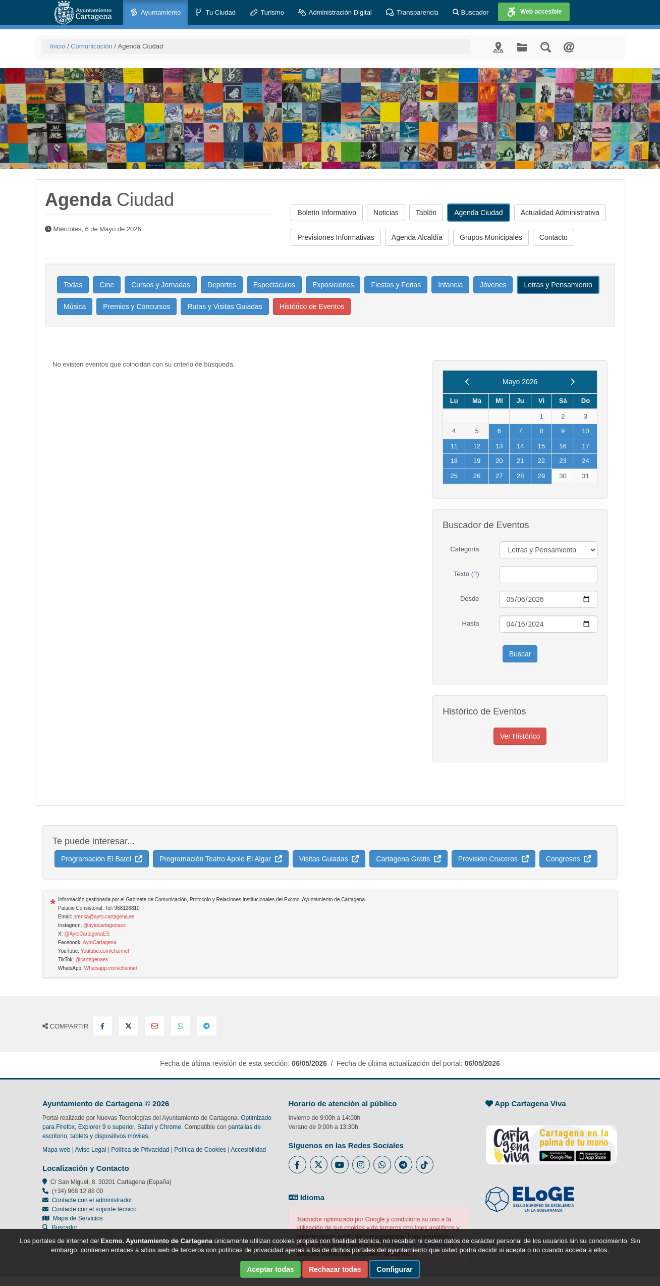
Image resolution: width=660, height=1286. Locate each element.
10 (585, 431)
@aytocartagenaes (104, 925)
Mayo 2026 (520, 382)
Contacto (553, 237)
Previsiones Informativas (335, 237)
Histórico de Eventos (312, 306)
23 (562, 461)
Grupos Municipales (491, 237)
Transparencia (412, 13)
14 (520, 446)
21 (520, 461)
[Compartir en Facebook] (102, 1026)
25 (453, 476)
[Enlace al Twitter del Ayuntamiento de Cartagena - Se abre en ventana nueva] (318, 1164)
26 (476, 476)
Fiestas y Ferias (396, 285)
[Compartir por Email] (154, 1026)
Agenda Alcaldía (417, 237)
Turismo (267, 13)
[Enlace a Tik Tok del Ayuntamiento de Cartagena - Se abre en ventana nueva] (424, 1164)
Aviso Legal (90, 1149)
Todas (73, 285)
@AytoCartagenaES (86, 934)
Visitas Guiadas (329, 859)
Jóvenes (493, 285)
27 (499, 476)
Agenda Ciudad (478, 213)
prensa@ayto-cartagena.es (104, 916)
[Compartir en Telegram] (207, 1026)
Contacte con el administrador (92, 1200)
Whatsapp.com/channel (110, 968)
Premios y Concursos (136, 306)
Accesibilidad (248, 1149)
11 (453, 446)
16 (562, 446)
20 (499, 461)
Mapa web (56, 1149)
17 (585, 446)
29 (541, 476)
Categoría (464, 549)
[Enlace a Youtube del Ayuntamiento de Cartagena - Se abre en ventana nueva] (340, 1164)
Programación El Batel (101, 859)
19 (476, 461)
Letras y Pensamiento (558, 285)
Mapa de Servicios (72, 1218)
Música (75, 306)
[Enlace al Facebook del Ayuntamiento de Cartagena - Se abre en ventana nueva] (297, 1164)
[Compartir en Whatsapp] (181, 1026)
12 (476, 446)
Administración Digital (335, 13)
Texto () (466, 574)
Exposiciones (333, 285)
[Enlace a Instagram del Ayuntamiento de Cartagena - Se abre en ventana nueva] (361, 1164)
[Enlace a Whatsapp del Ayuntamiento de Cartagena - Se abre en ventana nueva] (382, 1164)
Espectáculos (274, 285)
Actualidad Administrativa (560, 213)
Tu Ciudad (215, 13)
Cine (106, 285)
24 (585, 461)
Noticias (386, 213)
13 (499, 446)
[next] (572, 381)
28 (520, 476)
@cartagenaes (91, 959)
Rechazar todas (335, 1269)
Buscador (471, 12)
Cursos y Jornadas (160, 285)
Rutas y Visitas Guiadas (224, 306)
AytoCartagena (100, 942)
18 (453, 461)
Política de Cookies (200, 1149)
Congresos (568, 859)
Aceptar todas (270, 1269)
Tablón (426, 213)
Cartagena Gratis (408, 859)
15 (541, 446)
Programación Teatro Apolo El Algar (220, 859)
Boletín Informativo (326, 213)
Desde (469, 598)
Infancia (450, 285)
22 (541, 461)
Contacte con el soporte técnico (94, 1209)
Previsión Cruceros (493, 859)
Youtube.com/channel (105, 951)
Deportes (221, 285)
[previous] (467, 381)
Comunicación (91, 46)
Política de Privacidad (140, 1149)
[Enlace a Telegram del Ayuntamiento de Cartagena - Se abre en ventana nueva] (403, 1164)
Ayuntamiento (155, 13)
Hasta (470, 623)
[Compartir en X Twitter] (129, 1026)
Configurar (394, 1269)
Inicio (57, 46)
